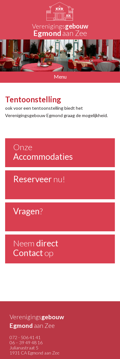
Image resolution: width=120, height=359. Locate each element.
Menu (60, 76)
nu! (39, 179)
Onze (43, 152)
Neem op (35, 248)
